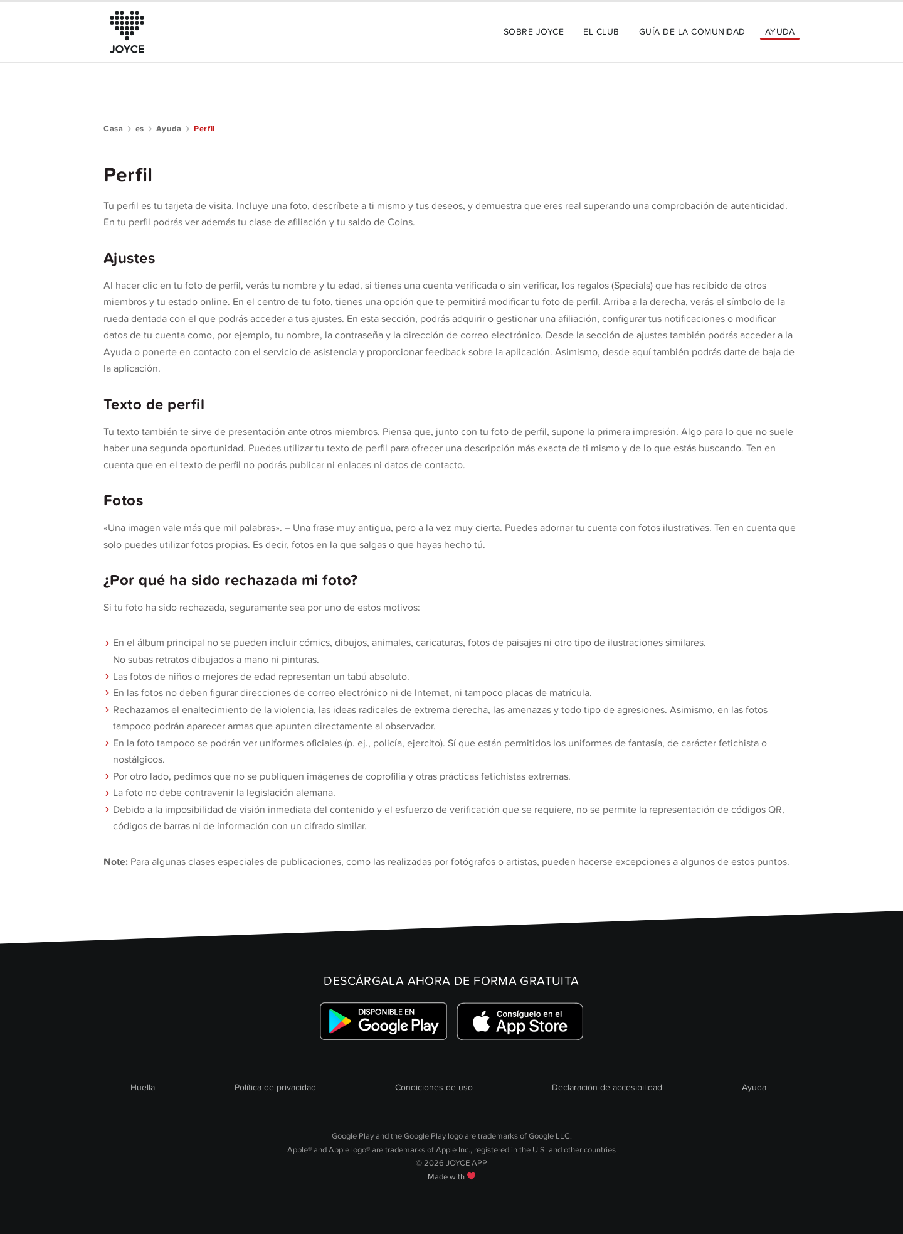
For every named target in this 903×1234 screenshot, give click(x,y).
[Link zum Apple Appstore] (520, 1021)
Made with (451, 1177)
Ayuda (780, 31)
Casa (113, 129)
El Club (601, 31)
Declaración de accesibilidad (607, 1087)
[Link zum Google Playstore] (383, 1021)
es (139, 129)
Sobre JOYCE (534, 31)
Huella (142, 1087)
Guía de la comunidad (692, 31)
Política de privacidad (275, 1087)
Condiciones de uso (434, 1087)
